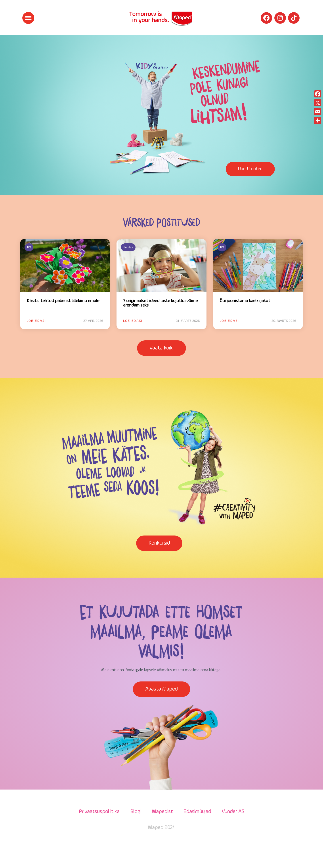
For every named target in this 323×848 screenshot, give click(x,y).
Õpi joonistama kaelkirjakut (245, 301)
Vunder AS (233, 811)
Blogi (135, 811)
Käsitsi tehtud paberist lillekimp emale (63, 301)
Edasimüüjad (197, 811)
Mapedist (162, 811)
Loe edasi (36, 321)
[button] (28, 18)
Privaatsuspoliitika (99, 811)
